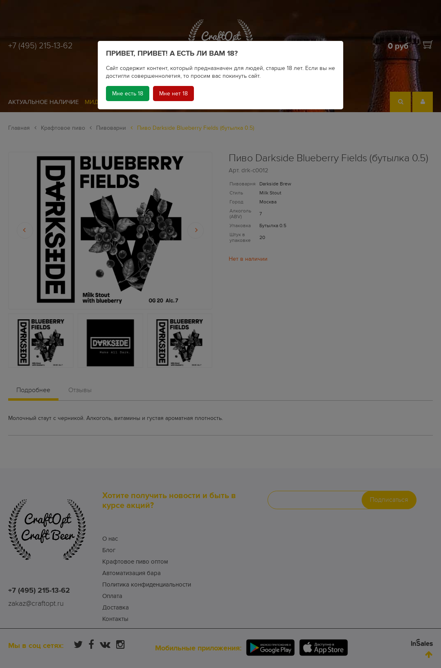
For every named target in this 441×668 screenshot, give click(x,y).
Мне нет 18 (173, 93)
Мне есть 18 (127, 93)
